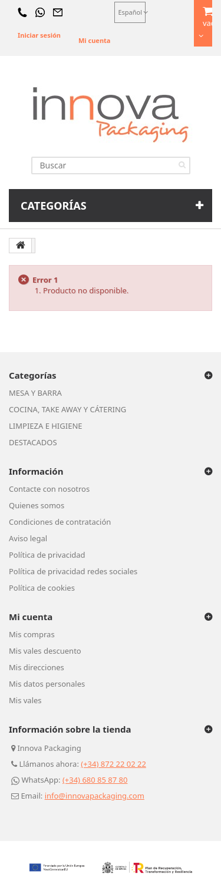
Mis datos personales (47, 683)
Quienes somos (36, 505)
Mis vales (25, 700)
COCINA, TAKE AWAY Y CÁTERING (67, 409)
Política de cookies (42, 587)
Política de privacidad (47, 554)
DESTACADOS (33, 442)
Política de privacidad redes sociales (73, 571)
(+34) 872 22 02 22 (113, 764)
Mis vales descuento (45, 650)
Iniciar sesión (39, 35)
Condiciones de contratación (60, 522)
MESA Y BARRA (35, 393)
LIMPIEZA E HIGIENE (46, 426)
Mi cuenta (94, 40)
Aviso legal (28, 538)
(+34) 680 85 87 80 (95, 779)
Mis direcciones (36, 667)
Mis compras (32, 634)
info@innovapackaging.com (94, 795)
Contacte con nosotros (49, 489)
